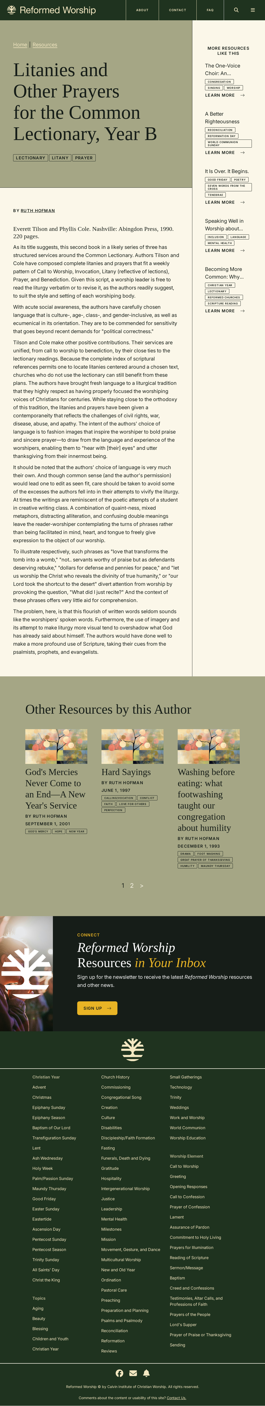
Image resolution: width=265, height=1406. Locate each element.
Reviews (109, 1350)
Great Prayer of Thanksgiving (205, 859)
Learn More (225, 95)
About (142, 10)
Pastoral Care (114, 1290)
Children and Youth (50, 1338)
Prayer (84, 157)
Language (238, 236)
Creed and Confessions (192, 1288)
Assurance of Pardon (189, 1227)
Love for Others (133, 803)
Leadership (111, 1208)
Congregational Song (121, 1097)
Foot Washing (208, 853)
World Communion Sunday (223, 144)
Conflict (147, 797)
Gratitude (110, 1168)
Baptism (177, 1277)
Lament (177, 1217)
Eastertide (41, 1219)
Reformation (113, 1340)
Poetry (240, 179)
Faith (108, 803)
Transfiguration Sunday (54, 1137)
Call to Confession (187, 1196)
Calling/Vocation (118, 797)
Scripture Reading (223, 303)
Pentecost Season (49, 1249)
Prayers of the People (190, 1314)
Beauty (38, 1318)
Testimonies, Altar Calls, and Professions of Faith (196, 1301)
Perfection (113, 810)
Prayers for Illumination (191, 1247)
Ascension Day (46, 1229)
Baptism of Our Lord (51, 1127)
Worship (233, 87)
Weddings (179, 1107)
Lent (36, 1148)
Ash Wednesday (47, 1158)
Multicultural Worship (121, 1259)
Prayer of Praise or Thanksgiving (200, 1334)
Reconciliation (220, 129)
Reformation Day (222, 136)
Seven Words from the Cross (226, 187)
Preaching (110, 1300)
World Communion (187, 1127)
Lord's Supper (183, 1324)
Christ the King (46, 1279)
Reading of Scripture (189, 1257)
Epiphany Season (48, 1117)
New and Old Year (118, 1269)
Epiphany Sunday (48, 1107)
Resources (45, 45)
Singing (214, 87)
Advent (39, 1087)
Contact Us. (176, 1398)
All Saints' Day (45, 1269)
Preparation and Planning (125, 1310)
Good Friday (218, 179)
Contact (177, 10)
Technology (181, 1087)
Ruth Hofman (38, 210)
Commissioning (116, 1087)
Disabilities (111, 1127)
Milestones (111, 1229)
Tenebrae (215, 194)
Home (20, 45)
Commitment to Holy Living (195, 1237)
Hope (59, 831)
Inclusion (216, 236)
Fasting (108, 1148)
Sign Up (97, 1008)
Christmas (41, 1097)
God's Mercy (38, 831)
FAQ (210, 10)
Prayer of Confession (190, 1206)
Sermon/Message (186, 1267)
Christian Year (220, 285)
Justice (108, 1198)
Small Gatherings (186, 1076)
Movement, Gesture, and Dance (130, 1249)
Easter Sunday (45, 1208)
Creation (109, 1107)
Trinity (175, 1097)
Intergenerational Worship (125, 1188)
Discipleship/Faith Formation (128, 1137)
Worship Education (188, 1137)
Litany (60, 157)
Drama (185, 853)
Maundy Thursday (215, 865)
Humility (187, 865)
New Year (76, 831)
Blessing (40, 1328)
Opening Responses (188, 1186)
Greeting (178, 1176)
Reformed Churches (224, 297)
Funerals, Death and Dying (125, 1158)
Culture (108, 1117)
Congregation (219, 81)
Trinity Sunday (45, 1259)
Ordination (111, 1279)
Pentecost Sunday (49, 1239)
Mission (108, 1239)
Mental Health (220, 243)
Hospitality (111, 1178)
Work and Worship (187, 1117)
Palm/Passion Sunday (52, 1178)
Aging (38, 1308)
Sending (177, 1344)
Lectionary (30, 157)
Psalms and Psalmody (121, 1320)
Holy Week (42, 1168)
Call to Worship (184, 1166)
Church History (115, 1076)
